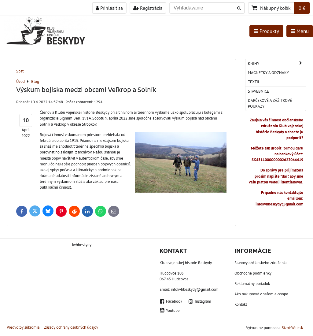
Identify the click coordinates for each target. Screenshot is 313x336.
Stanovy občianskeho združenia (260, 262)
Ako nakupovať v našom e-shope (261, 294)
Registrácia (148, 8)
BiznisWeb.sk (292, 327)
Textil (254, 81)
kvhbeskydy (81, 244)
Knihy (277, 63)
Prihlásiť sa (109, 8)
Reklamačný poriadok (252, 283)
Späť (20, 71)
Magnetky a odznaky (268, 72)
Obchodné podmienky (252, 273)
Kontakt (240, 304)
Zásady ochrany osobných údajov (71, 327)
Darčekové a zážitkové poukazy (270, 103)
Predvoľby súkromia (23, 327)
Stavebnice (258, 91)
